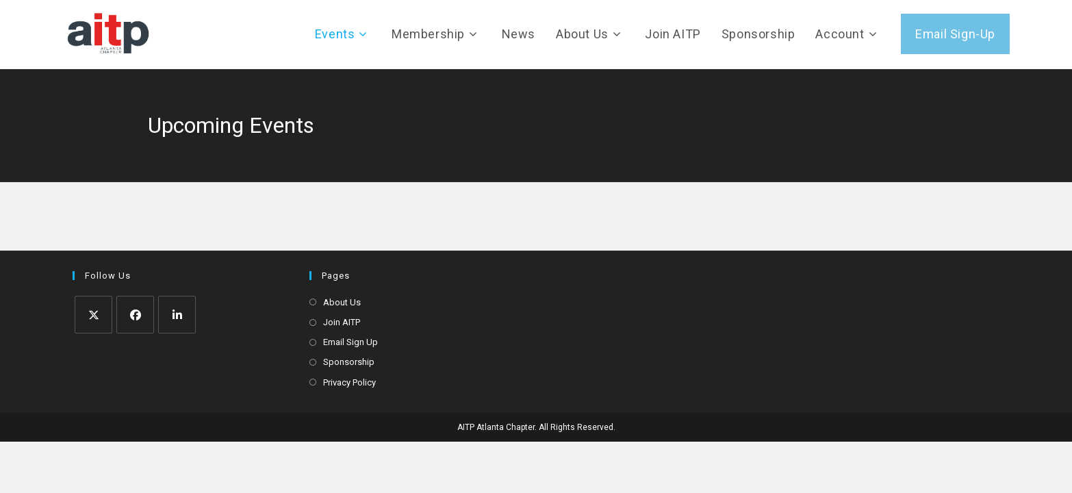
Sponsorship (348, 362)
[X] (93, 314)
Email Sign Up (350, 342)
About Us (342, 302)
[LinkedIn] (177, 314)
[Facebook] (135, 314)
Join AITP (341, 322)
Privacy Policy (349, 382)
